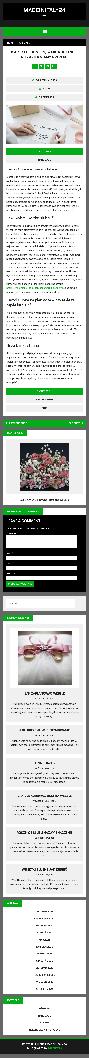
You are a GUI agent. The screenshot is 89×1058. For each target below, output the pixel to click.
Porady (44, 1027)
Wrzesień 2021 (44, 929)
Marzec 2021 (44, 957)
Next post (74, 424)
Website (10, 577)
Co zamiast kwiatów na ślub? (44, 501)
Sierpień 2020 (44, 993)
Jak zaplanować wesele (44, 697)
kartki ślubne (44, 400)
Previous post (17, 424)
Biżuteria (44, 1013)
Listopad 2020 (44, 972)
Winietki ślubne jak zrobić (44, 873)
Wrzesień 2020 (44, 986)
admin (46, 89)
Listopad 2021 (44, 915)
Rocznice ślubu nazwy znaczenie (44, 836)
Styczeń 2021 (44, 965)
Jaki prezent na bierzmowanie (44, 734)
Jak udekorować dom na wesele (44, 799)
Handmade (44, 161)
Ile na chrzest (44, 767)
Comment (11, 535)
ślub (44, 409)
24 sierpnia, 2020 (46, 81)
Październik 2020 (44, 979)
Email (9, 567)
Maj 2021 (44, 944)
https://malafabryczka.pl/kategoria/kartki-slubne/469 (35, 289)
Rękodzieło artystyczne (44, 1034)
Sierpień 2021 (44, 936)
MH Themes (55, 1053)
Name (9, 557)
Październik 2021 (44, 922)
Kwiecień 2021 (44, 951)
